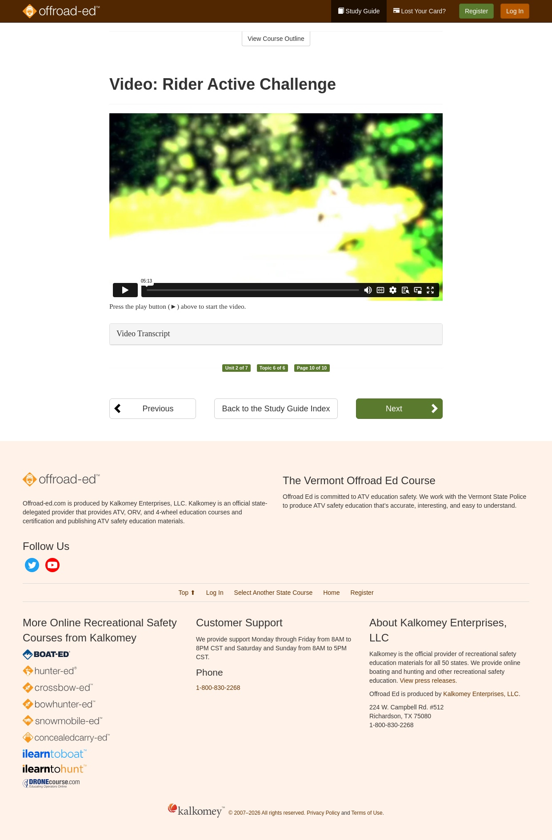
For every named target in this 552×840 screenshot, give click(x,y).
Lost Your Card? (419, 11)
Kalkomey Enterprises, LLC (481, 693)
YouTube (52, 565)
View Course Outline (276, 38)
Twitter (32, 565)
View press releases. (428, 680)
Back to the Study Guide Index (276, 408)
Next (394, 408)
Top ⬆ (186, 592)
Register (476, 11)
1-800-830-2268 (218, 687)
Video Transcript (143, 333)
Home (331, 592)
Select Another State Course (273, 592)
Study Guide (359, 11)
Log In (515, 11)
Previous (157, 408)
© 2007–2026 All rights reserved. (266, 813)
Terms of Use (367, 813)
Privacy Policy (323, 813)
